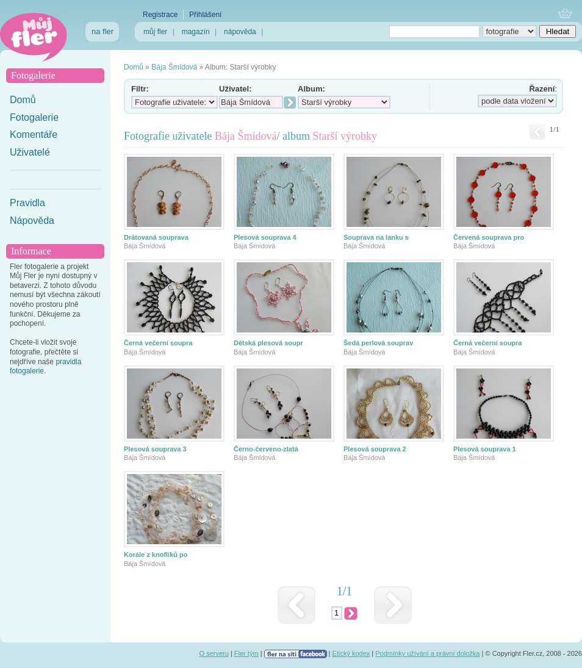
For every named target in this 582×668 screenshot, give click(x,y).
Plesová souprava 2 (374, 449)
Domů (23, 100)
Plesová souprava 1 (484, 449)
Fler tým (246, 653)
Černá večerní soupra (158, 343)
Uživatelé (30, 152)
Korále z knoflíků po (156, 554)
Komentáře (33, 134)
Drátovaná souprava (156, 237)
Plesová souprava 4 (265, 237)
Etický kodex (351, 653)
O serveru (214, 653)
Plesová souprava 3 (155, 449)
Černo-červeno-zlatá (266, 449)
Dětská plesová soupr (268, 343)
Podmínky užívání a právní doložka (427, 653)
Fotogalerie (34, 117)
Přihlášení (205, 14)
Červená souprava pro (488, 237)
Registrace (160, 14)
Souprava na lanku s (376, 237)
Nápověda (32, 220)
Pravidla (27, 203)
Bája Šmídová (174, 67)
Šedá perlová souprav (378, 343)
